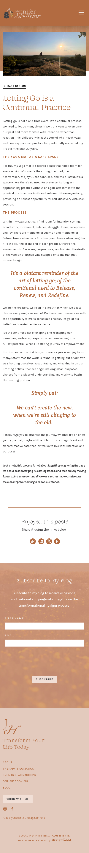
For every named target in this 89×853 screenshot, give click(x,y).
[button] (81, 13)
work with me (18, 799)
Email (9, 635)
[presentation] (44, 661)
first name (14, 618)
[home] (36, 13)
